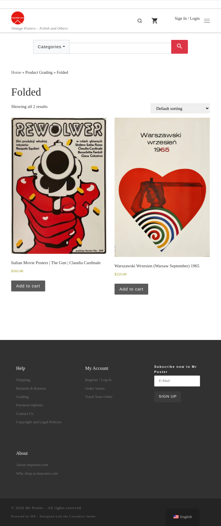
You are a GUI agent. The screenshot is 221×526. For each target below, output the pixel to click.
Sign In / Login (187, 18)
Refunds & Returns (31, 388)
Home (16, 72)
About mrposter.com (32, 465)
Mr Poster (34, 508)
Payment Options (29, 405)
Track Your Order (99, 396)
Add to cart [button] (28, 285)
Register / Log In (98, 380)
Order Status (95, 388)
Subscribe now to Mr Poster (175, 369)
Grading (22, 396)
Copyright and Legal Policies (39, 422)
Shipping (23, 380)
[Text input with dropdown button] (120, 48)
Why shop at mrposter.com (37, 473)
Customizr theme (82, 516)
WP (33, 516)
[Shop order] (180, 108)
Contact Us (24, 413)
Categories (50, 46)
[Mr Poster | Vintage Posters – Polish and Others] (17, 17)
